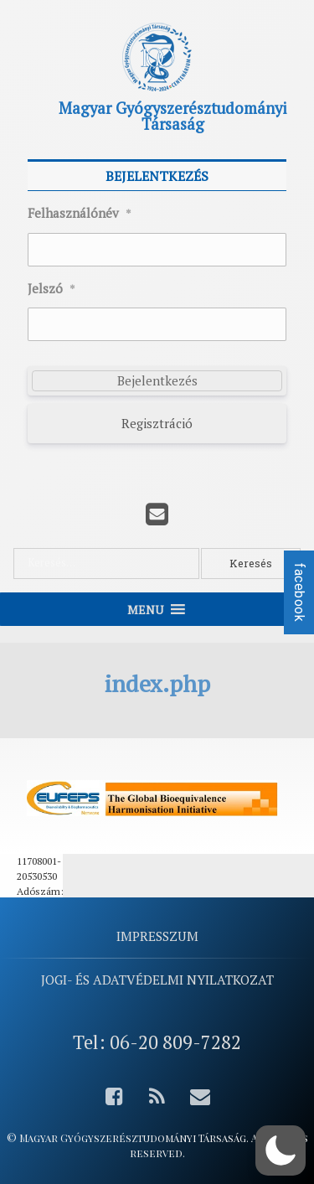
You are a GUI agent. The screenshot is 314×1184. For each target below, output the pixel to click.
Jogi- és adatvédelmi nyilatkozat (157, 979)
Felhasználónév (79, 213)
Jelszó (51, 289)
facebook (299, 592)
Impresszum (157, 936)
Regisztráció (157, 423)
